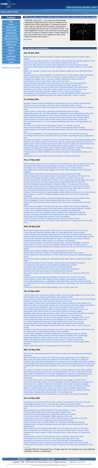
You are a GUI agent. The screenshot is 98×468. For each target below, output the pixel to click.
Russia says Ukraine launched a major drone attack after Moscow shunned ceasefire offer (57, 198)
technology (11, 56)
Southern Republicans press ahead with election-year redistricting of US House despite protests (59, 236)
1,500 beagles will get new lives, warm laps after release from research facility (52, 404)
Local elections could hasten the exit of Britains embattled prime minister (50, 265)
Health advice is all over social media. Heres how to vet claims (46, 81)
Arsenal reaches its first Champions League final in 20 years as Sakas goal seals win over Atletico (59, 299)
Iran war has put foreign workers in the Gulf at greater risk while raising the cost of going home (58, 382)
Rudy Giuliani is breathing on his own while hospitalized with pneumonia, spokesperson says (58, 374)
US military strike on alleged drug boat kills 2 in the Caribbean (46, 331)
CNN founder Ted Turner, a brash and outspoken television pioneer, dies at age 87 (54, 253)
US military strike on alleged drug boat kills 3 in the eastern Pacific (48, 267)
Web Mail (86, 7)
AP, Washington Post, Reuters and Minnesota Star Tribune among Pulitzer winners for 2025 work (59, 364)
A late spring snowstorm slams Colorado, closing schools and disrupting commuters (54, 263)
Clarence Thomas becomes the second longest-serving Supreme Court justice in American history (59, 192)
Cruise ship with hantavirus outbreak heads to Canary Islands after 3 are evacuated (54, 232)
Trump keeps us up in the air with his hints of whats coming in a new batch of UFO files (55, 418)
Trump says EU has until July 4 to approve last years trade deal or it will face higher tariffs (56, 186)
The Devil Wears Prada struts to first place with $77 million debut (47, 412)
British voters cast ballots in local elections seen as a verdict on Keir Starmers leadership (56, 206)
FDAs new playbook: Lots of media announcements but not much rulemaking (52, 200)
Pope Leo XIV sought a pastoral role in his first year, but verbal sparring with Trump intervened (58, 142)
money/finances (11, 42)
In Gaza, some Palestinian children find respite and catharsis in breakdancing (52, 210)
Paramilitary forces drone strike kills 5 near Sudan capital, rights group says (51, 438)
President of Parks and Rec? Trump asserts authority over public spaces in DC (52, 85)
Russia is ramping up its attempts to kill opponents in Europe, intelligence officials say (55, 214)
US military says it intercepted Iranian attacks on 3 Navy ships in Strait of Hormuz (53, 168)
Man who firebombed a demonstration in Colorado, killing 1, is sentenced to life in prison (56, 184)
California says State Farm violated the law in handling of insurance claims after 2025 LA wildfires (59, 362)
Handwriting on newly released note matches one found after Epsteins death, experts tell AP (57, 93)
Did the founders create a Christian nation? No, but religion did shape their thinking (54, 422)
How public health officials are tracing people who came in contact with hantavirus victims (56, 166)
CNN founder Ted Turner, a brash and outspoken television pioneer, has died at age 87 (55, 245)
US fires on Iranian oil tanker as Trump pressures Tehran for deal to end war (51, 218)
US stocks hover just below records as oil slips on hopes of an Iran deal (50, 190)
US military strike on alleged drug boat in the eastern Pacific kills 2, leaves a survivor (55, 95)
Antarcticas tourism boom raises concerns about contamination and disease (51, 269)
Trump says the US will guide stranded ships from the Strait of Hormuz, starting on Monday (57, 390)
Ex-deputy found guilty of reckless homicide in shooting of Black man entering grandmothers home (60, 140)
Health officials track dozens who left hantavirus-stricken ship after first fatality (52, 174)
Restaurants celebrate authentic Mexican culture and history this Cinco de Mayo (53, 337)
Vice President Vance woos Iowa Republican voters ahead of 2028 (48, 297)
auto (11, 21)
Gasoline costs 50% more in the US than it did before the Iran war (48, 301)
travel (11, 62)
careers (11, 24)
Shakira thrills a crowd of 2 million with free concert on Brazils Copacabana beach (53, 436)
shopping (11, 50)
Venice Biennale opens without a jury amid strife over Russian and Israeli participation (55, 83)
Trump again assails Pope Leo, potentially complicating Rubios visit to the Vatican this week (57, 281)
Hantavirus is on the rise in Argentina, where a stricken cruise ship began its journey (54, 212)
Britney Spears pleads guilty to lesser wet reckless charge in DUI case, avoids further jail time (58, 372)
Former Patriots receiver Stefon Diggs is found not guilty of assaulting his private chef (55, 279)
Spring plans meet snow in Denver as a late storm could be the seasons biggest (53, 311)
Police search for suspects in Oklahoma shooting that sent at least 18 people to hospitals (56, 384)
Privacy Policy (81, 462)
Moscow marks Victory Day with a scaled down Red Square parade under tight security (56, 87)
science (11, 47)
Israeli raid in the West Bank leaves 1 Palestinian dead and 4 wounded (49, 414)
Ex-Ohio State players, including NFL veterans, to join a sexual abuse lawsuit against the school (59, 180)
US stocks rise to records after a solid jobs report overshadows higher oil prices (53, 105)
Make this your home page (11, 68)
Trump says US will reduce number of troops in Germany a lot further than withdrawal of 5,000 (58, 444)
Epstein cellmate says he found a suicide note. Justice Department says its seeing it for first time (59, 164)
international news (11, 39)
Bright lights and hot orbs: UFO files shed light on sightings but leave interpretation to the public (58, 113)
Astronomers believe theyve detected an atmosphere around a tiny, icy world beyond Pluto (57, 386)
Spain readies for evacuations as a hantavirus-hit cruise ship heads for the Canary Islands (57, 117)
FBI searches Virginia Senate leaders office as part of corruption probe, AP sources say (56, 230)
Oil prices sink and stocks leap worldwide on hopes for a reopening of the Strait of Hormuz (57, 239)
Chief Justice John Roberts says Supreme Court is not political (46, 216)
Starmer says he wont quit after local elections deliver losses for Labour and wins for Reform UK (59, 144)
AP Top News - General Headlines (36, 48)
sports (11, 53)
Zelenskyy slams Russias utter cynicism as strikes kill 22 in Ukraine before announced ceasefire (59, 313)
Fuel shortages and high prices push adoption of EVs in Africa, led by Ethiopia (52, 91)
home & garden (11, 36)
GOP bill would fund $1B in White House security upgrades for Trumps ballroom (53, 315)
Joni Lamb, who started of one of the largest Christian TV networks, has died (52, 125)
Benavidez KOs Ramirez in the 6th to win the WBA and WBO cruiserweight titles (53, 440)
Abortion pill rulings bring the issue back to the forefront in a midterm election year (54, 340)
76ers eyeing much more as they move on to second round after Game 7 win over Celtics (56, 430)
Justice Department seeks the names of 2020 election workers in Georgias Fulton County (56, 317)
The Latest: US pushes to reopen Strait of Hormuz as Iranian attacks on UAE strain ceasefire (58, 370)
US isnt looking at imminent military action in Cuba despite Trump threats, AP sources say (56, 176)
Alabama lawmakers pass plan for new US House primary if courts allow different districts (56, 115)
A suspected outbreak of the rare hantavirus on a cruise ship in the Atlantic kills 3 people (56, 394)
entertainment (11, 27)
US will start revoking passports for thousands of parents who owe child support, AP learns (57, 188)
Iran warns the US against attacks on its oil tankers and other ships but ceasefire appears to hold (59, 61)
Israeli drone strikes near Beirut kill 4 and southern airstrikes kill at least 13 (51, 63)
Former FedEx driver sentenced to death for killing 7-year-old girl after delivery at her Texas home (59, 295)
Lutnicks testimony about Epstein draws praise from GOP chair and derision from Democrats (58, 234)
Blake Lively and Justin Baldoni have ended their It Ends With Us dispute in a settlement (56, 360)
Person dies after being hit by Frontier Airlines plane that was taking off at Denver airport (56, 65)
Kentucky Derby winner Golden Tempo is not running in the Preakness (49, 241)
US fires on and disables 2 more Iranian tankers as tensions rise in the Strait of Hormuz (56, 134)
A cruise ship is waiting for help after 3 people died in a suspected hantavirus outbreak (55, 333)
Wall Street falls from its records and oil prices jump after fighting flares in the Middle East (56, 358)
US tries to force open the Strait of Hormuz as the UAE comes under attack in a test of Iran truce (59, 329)
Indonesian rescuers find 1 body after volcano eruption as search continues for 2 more (55, 89)
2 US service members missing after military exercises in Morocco (48, 416)
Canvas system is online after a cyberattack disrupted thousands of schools (51, 111)
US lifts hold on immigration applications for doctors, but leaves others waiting (52, 150)
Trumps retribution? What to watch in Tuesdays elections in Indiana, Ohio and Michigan (56, 335)
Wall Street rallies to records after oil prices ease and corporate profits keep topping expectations (59, 305)
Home (69, 7)
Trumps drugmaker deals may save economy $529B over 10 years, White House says (55, 319)
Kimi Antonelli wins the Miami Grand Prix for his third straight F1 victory (50, 410)
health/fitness (11, 33)
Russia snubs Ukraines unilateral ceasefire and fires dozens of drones (49, 251)
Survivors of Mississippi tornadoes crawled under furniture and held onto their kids (54, 178)
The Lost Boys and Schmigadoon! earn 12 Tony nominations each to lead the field (54, 307)
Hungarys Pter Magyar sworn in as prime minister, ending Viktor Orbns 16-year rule (54, 79)
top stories (11, 59)
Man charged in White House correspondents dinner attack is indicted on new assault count (57, 303)
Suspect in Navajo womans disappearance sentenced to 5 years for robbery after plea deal (57, 103)
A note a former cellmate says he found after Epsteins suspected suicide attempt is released (57, 208)
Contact (94, 7)
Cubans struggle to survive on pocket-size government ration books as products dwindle (56, 442)
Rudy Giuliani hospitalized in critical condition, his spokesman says (48, 392)
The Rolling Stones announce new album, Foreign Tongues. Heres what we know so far (56, 309)
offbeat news (11, 45)
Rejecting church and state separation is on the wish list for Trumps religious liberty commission (59, 75)
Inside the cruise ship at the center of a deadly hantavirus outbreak (48, 271)
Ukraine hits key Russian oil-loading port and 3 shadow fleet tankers (49, 420)
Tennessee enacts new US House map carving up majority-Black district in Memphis (54, 182)
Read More (28, 39)
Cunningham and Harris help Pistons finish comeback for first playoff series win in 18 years (57, 402)
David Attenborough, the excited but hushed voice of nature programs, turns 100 (53, 146)
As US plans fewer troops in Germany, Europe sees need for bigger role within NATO (55, 380)
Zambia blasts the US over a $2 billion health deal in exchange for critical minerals (54, 323)
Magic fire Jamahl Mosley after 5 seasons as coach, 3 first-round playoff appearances (55, 388)
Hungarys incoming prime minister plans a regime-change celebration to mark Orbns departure (58, 148)
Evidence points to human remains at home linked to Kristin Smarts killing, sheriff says (55, 119)
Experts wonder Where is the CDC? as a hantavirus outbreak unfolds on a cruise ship (55, 77)
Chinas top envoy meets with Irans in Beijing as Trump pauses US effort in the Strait (54, 277)
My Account (77, 7)
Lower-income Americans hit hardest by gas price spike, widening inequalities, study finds (56, 243)
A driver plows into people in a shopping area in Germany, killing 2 (48, 346)
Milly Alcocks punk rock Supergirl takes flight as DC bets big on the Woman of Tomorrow (56, 428)
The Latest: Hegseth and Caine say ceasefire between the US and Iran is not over (54, 321)
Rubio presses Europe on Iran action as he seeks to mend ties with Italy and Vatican (54, 127)
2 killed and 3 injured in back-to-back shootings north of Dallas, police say (51, 287)
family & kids (11, 30)
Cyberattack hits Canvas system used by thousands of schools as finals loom (52, 156)
